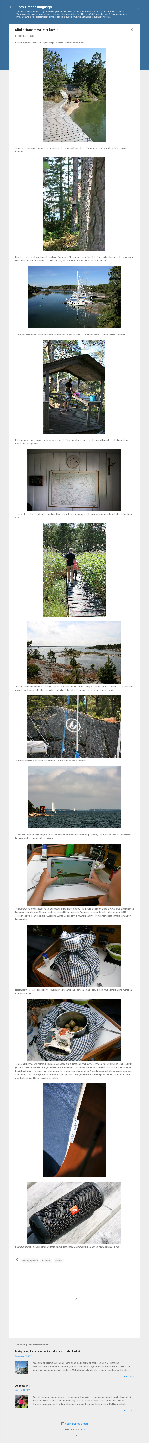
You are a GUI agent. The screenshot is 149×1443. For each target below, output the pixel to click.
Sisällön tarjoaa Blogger (74, 1423)
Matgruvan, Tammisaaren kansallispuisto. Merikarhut (47, 1351)
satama (58, 1260)
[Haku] (138, 8)
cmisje (82, 1429)
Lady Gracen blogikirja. (34, 7)
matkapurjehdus (30, 1260)
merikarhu (46, 1260)
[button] (132, 30)
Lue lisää (128, 1376)
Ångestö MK (22, 1385)
